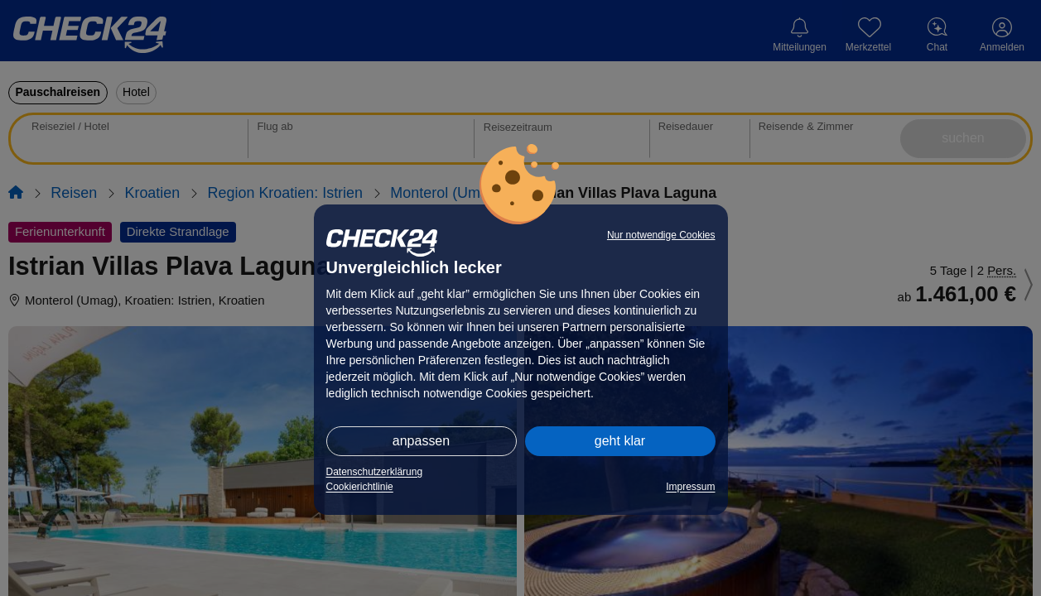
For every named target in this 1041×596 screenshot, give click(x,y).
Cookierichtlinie (359, 487)
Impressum (690, 487)
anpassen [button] (421, 441)
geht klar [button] (620, 441)
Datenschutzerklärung (374, 472)
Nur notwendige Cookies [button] (661, 235)
